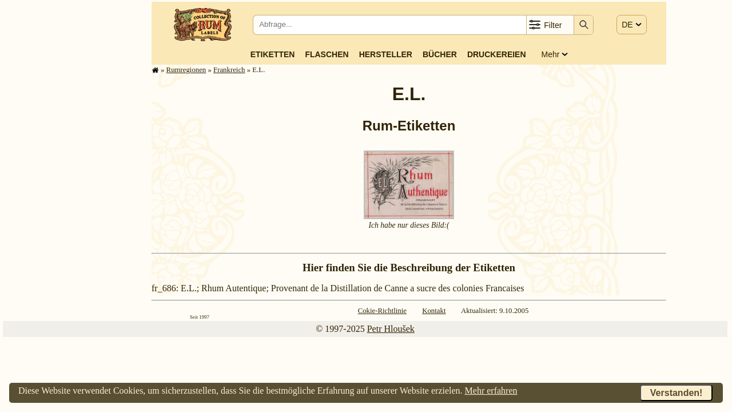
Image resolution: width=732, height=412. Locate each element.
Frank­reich (229, 70)
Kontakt (433, 311)
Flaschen (326, 54)
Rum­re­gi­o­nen (186, 70)
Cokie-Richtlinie (382, 311)
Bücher (440, 54)
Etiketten (272, 54)
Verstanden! (676, 393)
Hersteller (385, 54)
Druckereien (496, 54)
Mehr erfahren (491, 390)
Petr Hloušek (391, 329)
